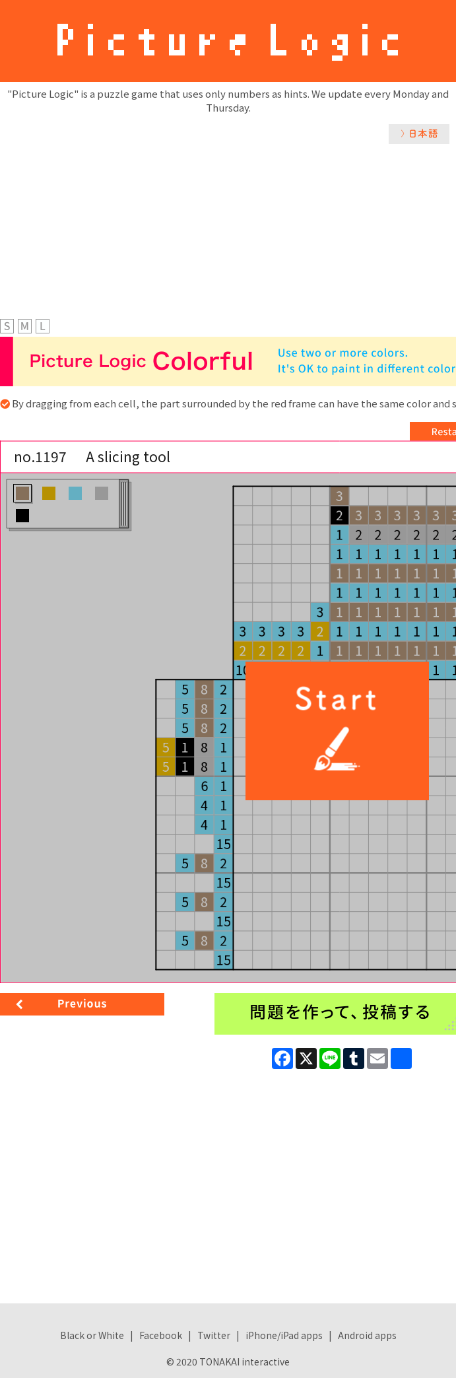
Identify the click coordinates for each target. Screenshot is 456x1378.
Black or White (92, 1335)
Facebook (160, 1335)
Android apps (367, 1335)
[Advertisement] (228, 243)
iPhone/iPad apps (284, 1335)
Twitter (213, 1335)
